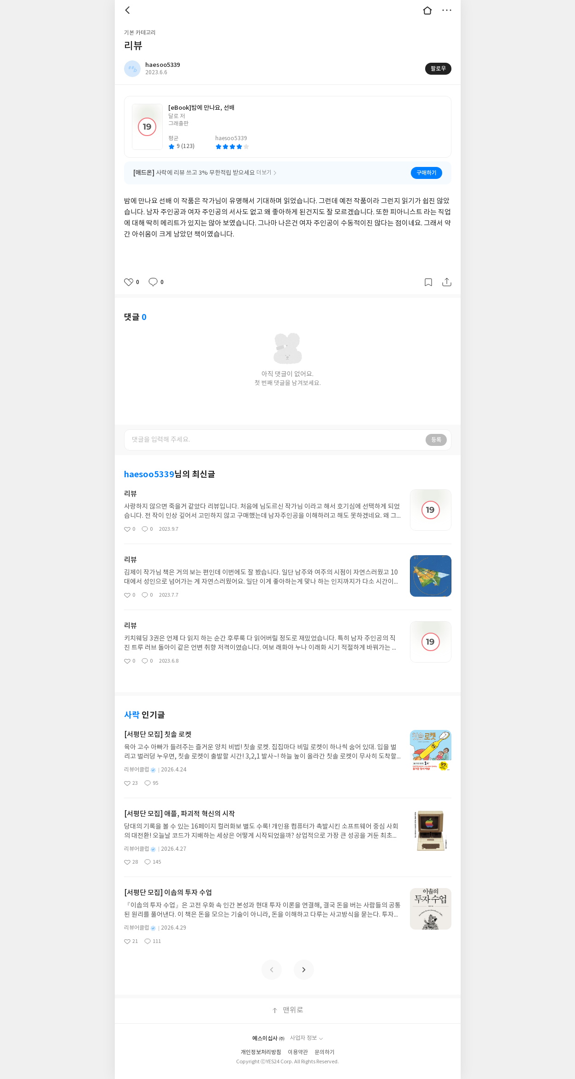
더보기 (446, 10)
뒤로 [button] (128, 10)
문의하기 (324, 1052)
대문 (427, 10)
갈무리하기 (428, 282)
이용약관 (298, 1052)
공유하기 (446, 282)
